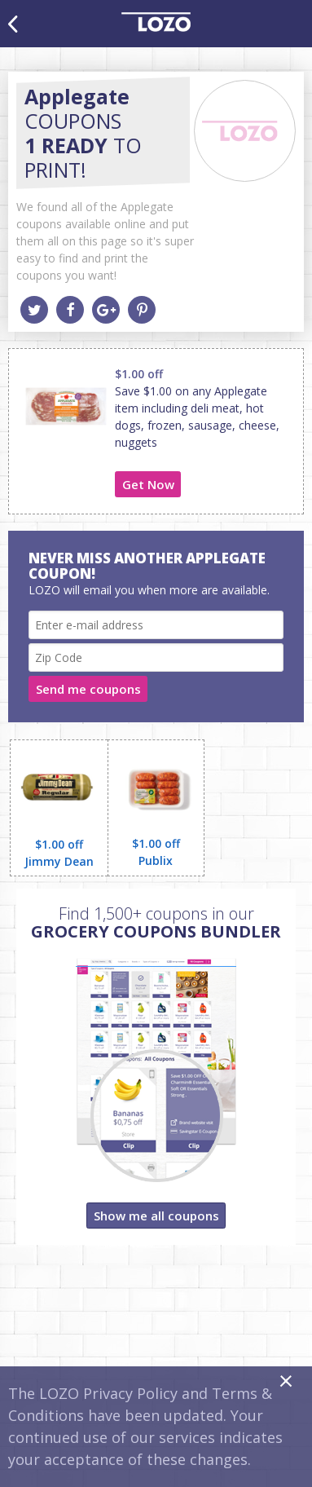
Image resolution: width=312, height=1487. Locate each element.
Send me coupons (88, 689)
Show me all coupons (156, 1215)
